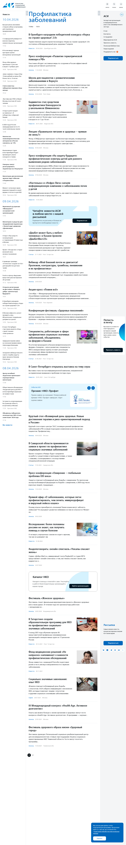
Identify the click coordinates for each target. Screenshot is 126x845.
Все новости (7, 425)
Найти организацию (80, 586)
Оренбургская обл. (50, 48)
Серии (31, 698)
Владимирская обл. (49, 611)
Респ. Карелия (47, 302)
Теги (37, 26)
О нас (105, 31)
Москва (45, 70)
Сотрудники (108, 37)
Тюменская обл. (48, 746)
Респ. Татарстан (48, 254)
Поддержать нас (110, 52)
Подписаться (82, 221)
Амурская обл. (48, 124)
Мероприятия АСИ (110, 40)
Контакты (107, 34)
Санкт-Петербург (50, 377)
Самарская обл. (48, 465)
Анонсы (31, 70)
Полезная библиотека (112, 46)
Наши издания (109, 49)
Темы (31, 26)
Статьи (31, 254)
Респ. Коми (46, 94)
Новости (31, 48)
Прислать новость (110, 43)
